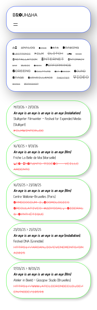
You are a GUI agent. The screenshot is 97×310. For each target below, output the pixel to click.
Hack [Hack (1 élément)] (79, 54)
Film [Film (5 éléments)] (39, 53)
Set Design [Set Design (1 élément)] (62, 71)
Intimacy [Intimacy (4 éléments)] (76, 59)
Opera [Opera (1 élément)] (38, 65)
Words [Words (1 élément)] (16, 84)
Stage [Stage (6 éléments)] (18, 77)
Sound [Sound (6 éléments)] (80, 70)
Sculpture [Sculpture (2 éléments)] (42, 71)
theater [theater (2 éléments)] (63, 77)
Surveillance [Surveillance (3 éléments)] (40, 77)
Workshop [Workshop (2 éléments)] (31, 84)
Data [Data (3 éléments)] (54, 47)
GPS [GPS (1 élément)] (69, 54)
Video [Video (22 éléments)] (81, 77)
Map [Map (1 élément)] (14, 65)
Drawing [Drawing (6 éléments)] (71, 47)
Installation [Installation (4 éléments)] (24, 59)
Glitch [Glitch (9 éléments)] (55, 53)
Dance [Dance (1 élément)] (43, 48)
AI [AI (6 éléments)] (14, 47)
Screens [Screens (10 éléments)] (21, 70)
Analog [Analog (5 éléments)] (28, 47)
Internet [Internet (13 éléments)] (52, 59)
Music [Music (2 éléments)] (25, 65)
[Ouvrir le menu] (15, 24)
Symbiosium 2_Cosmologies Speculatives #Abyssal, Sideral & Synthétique (48, 207)
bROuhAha (24, 15)
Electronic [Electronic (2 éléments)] (21, 53)
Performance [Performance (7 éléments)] (58, 65)
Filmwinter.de (28, 130)
